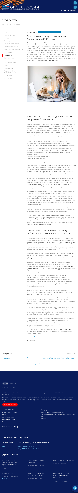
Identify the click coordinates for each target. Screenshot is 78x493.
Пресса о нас (16, 24)
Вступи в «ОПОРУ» (10, 404)
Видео (6, 65)
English (11, 383)
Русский (5, 383)
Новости (8, 24)
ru (75, 7)
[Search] (11, 387)
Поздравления (8, 68)
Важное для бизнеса (10, 41)
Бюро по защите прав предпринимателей (10, 61)
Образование (45, 421)
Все (5, 32)
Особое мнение (9, 58)
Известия (36, 340)
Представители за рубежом (28, 449)
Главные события (9, 35)
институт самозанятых (54, 32)
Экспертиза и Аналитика (9, 421)
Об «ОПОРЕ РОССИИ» (8, 410)
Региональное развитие (11, 44)
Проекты (43, 418)
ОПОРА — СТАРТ (9, 78)
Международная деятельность (13, 49)
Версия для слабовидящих (67, 10)
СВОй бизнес (8, 75)
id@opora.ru (6, 447)
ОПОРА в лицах (8, 52)
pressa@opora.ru (6, 478)
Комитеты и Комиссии (8, 417)
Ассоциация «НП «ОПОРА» (9, 412)
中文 (16, 383)
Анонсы (6, 38)
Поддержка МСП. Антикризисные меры (10, 71)
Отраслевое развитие (11, 46)
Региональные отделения (27, 447)
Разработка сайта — (10, 426)
